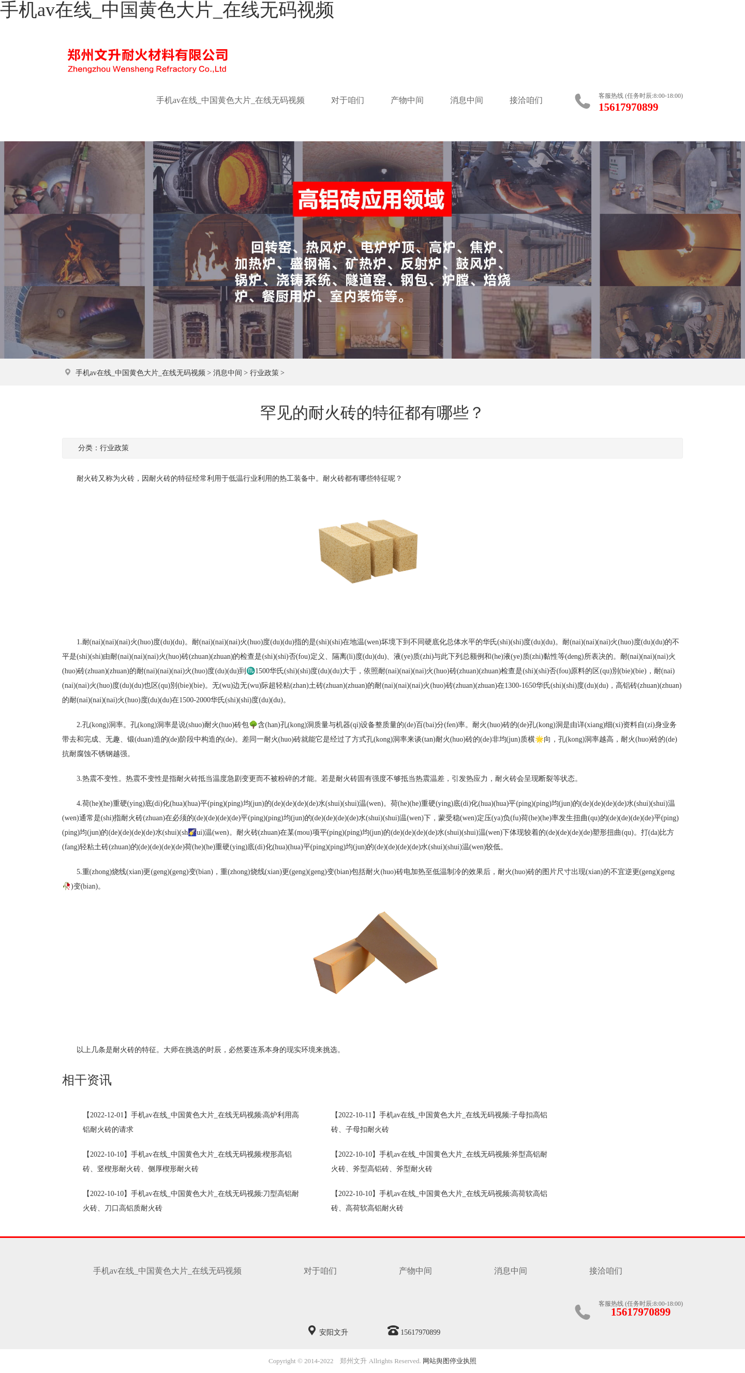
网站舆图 (436, 1361)
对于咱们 (347, 100)
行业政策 (264, 373)
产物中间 (407, 100)
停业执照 (463, 1361)
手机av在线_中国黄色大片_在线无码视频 (230, 100)
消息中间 (466, 100)
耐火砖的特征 (134, 1050)
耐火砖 (334, 478)
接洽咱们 (526, 100)
